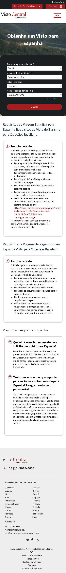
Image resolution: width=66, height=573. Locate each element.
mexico (35, 510)
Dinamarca (10, 500)
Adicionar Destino (51, 99)
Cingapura (37, 497)
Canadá (35, 494)
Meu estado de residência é (20, 73)
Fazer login (53, 6)
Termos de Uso (32, 558)
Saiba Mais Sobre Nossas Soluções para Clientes (32, 549)
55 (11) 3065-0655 (12, 526)
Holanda (36, 507)
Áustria (8, 491)
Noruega (9, 513)
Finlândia (36, 504)
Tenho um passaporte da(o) (20, 64)
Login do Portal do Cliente (25, 6)
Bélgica (35, 491)
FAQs (32, 552)
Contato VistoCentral (14, 529)
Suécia (8, 517)
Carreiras (32, 565)
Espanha (36, 500)
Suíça (34, 517)
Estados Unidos (12, 504)
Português (57, 2)
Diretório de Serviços (31, 562)
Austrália (36, 487)
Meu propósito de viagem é (20, 90)
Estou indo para (14, 82)
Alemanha (9, 487)
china (7, 497)
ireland (8, 510)
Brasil (7, 494)
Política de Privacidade (32, 555)
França (8, 507)
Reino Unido (37, 513)
